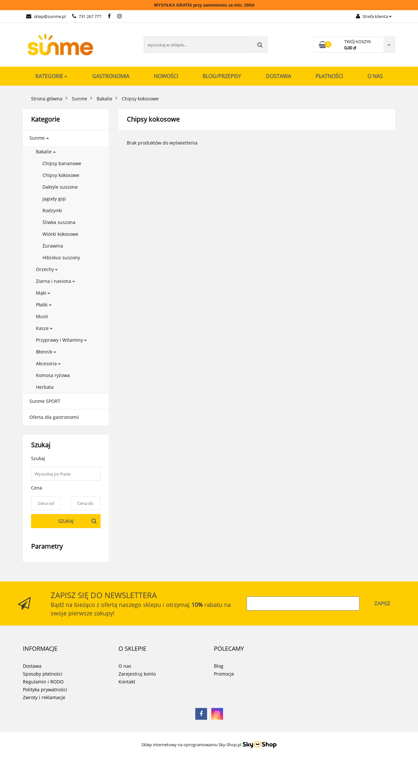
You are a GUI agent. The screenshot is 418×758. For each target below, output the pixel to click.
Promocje (224, 674)
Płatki (44, 304)
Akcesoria (48, 363)
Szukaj (65, 521)
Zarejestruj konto (137, 674)
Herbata (45, 387)
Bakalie (46, 151)
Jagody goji (54, 199)
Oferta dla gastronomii (54, 417)
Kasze (44, 328)
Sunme (39, 138)
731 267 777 (86, 16)
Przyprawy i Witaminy (61, 340)
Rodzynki (52, 210)
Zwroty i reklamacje (44, 697)
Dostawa (278, 76)
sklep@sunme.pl (46, 16)
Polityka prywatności (45, 689)
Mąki (43, 293)
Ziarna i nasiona (55, 281)
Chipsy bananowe (61, 163)
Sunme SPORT (44, 401)
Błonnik (46, 352)
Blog (218, 666)
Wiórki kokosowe (60, 234)
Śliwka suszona (58, 222)
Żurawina (52, 246)
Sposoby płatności (42, 674)
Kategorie (51, 76)
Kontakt (127, 682)
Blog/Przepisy (221, 76)
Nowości (166, 76)
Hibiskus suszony (61, 257)
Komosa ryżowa (53, 375)
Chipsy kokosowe (60, 175)
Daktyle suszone (60, 187)
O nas (375, 76)
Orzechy (47, 269)
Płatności (329, 76)
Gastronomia (110, 76)
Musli (42, 316)
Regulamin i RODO (43, 682)
